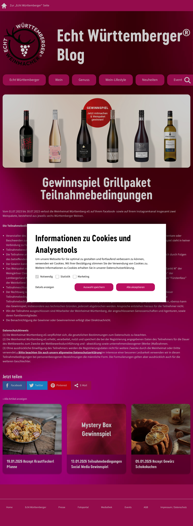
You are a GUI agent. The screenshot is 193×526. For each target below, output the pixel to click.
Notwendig (44, 277)
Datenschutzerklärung (120, 268)
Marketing (81, 277)
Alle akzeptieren (136, 287)
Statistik (63, 277)
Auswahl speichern (94, 287)
